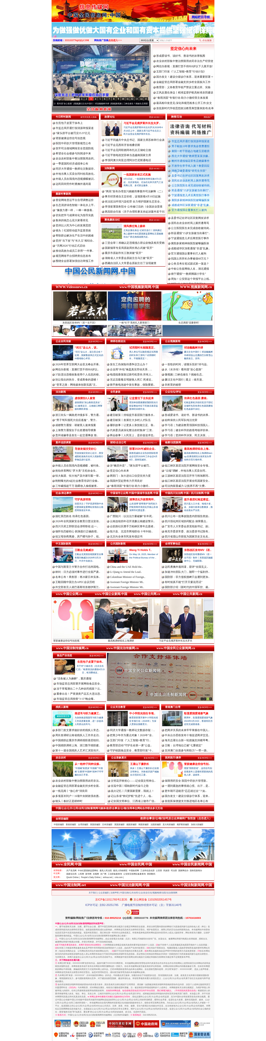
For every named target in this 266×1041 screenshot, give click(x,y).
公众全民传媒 (63, 341)
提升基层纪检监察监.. (197, 499)
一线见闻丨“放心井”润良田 (71, 790)
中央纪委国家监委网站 (88, 870)
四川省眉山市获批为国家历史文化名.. (187, 536)
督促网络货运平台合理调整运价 (75, 200)
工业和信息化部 (147, 870)
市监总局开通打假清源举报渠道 (191, 141)
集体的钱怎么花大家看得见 (72, 220)
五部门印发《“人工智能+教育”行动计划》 (181, 71)
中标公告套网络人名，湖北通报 (190, 273)
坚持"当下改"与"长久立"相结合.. (75, 240)
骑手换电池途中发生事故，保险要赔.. (132, 384)
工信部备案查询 (115, 874)
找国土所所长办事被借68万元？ (190, 263)
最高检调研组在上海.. (197, 448)
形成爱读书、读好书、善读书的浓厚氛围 (180, 55)
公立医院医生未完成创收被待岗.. (191, 185)
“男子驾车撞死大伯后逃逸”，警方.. (76, 420)
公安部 (159, 870)
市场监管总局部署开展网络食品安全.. (78, 683)
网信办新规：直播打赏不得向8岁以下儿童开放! (184, 66)
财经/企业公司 (118, 442)
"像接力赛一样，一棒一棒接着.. (74, 210)
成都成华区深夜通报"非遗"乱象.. (191, 205)
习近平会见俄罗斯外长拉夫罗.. (142, 123)
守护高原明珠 (83, 499)
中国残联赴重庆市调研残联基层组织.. (77, 740)
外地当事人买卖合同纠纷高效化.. (75, 173)
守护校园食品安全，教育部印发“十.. (131, 750)
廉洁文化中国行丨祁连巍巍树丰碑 (102, 103)
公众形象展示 (118, 757)
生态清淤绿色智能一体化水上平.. (75, 205)
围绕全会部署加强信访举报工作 (75, 260)
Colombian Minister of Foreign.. (127, 577)
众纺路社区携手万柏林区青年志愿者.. (132, 526)
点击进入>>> (115, 40)
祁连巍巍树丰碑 (193, 347)
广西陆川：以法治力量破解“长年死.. (131, 516)
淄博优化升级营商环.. (142, 499)
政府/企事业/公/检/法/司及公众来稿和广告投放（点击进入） (176, 818)
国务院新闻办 (196, 870)
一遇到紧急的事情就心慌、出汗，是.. (187, 785)
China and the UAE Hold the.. (126, 566)
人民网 (81, 874)
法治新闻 (61, 391)
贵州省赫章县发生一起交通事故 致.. (76, 435)
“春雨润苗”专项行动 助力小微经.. (130, 485)
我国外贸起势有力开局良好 (126, 480)
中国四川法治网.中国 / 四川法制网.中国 (187, 493)
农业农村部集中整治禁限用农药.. (75, 158)
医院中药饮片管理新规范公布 (73, 143)
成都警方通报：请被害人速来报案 (75, 425)
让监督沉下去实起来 (141, 398)
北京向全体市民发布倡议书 (126, 536)
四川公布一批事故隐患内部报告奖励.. (187, 516)
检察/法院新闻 (173, 442)
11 (127, 99)
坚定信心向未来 (183, 49)
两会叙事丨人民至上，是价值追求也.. (132, 435)
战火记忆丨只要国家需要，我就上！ (132, 790)
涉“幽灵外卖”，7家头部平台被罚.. (130, 465)
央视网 (96, 874)
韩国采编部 (143, 824)
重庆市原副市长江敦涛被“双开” (123, 253)
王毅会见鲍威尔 (84, 550)
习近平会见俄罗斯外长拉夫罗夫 (186, 639)
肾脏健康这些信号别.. (197, 764)
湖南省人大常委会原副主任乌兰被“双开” (129, 258)
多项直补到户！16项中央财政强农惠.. (77, 796)
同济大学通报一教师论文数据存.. (75, 168)
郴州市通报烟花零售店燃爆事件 (191, 160)
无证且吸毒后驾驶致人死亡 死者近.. (131, 379)
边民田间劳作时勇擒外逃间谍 (73, 183)
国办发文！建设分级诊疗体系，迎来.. (187, 796)
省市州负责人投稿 (88, 117)
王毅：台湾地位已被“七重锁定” (183, 745)
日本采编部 (107, 824)
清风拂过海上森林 (134, 226)
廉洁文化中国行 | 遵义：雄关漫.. (184, 379)
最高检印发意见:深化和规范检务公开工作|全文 (184, 103)
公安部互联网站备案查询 (134, 874)
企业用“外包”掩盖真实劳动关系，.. (131, 369)
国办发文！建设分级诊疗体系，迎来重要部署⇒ (184, 76)
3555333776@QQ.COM (77, 40)
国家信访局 (71, 874)
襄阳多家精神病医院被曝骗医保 (191, 200)
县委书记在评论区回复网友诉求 (191, 175)
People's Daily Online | (91, 877)
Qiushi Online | (73, 877)
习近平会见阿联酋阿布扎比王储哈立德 (128, 150)
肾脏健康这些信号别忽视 (71, 138)
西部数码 (151, 874)
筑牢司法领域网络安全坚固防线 (75, 148)
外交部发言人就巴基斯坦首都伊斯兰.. (77, 587)
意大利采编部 (169, 824)
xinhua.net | (108, 877)
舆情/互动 (176, 116)
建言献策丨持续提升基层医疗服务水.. (132, 415)
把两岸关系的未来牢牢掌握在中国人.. (187, 730)
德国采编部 (131, 824)
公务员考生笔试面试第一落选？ (190, 268)
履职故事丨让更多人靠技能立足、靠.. (132, 425)
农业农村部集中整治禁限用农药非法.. (77, 780)
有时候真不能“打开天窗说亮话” (183, 582)
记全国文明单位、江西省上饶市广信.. (133, 801)
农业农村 (61, 757)
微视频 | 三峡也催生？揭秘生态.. (184, 374)
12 (132, 99)
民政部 (166, 870)
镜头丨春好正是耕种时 (68, 801)
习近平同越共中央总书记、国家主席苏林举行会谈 (135, 139)
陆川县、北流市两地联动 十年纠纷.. (131, 531)
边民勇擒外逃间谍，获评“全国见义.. (186, 566)
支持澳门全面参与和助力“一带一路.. (186, 750)
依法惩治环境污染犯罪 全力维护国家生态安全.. (133, 201)
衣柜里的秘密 (173, 384)
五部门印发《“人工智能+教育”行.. (130, 740)
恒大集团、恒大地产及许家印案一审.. (77, 475)
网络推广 (208, 117)
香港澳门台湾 (172, 707)
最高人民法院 (106, 870)
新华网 (88, 874)
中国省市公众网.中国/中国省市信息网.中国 (134, 493)
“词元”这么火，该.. (86, 347)
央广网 (103, 874)
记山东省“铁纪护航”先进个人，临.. (132, 796)
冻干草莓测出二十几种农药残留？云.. (78, 688)
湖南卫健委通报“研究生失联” (189, 170)
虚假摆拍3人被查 (85, 398)
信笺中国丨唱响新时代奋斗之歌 (130, 785)
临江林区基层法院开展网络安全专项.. (187, 465)
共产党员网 (71, 870)
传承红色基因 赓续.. (196, 398)
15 (146, 99)
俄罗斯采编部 (183, 824)
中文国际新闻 (63, 543)
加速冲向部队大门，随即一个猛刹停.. (187, 571)
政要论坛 (109, 116)
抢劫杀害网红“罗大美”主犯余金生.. (76, 470)
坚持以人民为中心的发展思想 (73, 225)
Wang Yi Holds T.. (140, 550)
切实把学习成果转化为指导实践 (75, 215)
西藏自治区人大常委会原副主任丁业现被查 (130, 263)
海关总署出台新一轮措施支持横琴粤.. (187, 740)
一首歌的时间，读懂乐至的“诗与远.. (186, 364)
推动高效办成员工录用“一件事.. (74, 250)
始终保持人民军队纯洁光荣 (181, 420)
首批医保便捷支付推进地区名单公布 (186, 801)
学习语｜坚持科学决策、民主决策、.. (187, 435)
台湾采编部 (83, 824)
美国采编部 (95, 824)
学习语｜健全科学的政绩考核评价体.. (187, 430)
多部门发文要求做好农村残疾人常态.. (77, 730)
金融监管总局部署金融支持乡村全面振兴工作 (183, 82)
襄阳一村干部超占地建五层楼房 (191, 151)
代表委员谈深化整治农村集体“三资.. (131, 430)
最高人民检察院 (120, 870)
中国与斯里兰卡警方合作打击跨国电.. (77, 566)
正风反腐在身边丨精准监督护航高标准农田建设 (184, 92)
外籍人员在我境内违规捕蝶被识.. (75, 178)
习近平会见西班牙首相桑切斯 (122, 145)
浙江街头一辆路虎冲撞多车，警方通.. (77, 415)
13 (137, 99)
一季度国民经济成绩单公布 (72, 163)
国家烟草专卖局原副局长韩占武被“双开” (129, 247)
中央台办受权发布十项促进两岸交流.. (187, 735)
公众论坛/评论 (173, 391)
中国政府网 (134, 870)
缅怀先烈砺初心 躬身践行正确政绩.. (76, 531)
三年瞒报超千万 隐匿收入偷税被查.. (76, 485)
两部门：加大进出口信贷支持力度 (130, 475)
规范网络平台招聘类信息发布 (73, 255)
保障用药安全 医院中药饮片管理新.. (186, 780)
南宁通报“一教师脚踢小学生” (188, 278)
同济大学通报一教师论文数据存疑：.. (132, 730)
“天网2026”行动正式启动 (70, 245)
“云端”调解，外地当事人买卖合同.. (185, 470)
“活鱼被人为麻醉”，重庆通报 (73, 678)
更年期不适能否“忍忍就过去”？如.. (185, 790)
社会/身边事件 (64, 493)
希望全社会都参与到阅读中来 (73, 153)
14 (141, 99)
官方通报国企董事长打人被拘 (189, 210)
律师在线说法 (118, 341)
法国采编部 (156, 824)
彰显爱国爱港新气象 (196, 713)
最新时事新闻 (63, 193)
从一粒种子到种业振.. (88, 764)
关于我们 (93, 893)
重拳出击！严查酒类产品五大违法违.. (78, 693)
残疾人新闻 (62, 707)
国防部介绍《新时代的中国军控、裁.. (187, 587)
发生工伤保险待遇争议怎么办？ (129, 364)
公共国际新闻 (118, 543)
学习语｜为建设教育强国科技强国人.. (187, 425)
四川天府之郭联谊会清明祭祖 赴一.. (76, 526)
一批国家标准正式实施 (137, 174)
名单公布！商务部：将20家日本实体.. (77, 577)
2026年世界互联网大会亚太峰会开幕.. (77, 364)
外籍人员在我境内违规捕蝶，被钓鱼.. (77, 465)
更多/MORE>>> (156, 117)
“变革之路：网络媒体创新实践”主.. (76, 384)
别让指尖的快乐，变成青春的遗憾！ (77, 379)
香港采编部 (71, 824)
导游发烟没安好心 (85, 448)
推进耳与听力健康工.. (88, 713)
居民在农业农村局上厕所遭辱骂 (191, 180)
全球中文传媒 (80, 10)
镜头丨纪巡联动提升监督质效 (73, 230)
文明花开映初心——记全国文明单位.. (133, 780)
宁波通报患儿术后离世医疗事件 (191, 195)
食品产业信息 (64, 655)
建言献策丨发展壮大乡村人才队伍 (130, 420)
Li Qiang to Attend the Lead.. (126, 571)
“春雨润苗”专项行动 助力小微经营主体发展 (182, 97)
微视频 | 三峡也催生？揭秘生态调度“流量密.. (143, 103)
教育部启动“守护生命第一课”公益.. (131, 745)
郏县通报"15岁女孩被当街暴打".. (191, 190)
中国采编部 (59, 824)
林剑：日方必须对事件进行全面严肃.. (77, 571)
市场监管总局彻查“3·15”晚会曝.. (75, 698)
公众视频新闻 (172, 341)
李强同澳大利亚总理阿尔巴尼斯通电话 (128, 160)
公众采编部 (104, 893)
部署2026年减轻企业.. (142, 448)
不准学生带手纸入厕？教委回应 (191, 165)
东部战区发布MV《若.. (197, 550)
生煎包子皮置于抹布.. (90, 661)
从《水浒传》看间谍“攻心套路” (66, 103)
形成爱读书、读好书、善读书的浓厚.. (187, 415)
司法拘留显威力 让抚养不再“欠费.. (185, 485)
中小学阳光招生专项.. (142, 713)
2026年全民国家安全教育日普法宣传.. (77, 521)
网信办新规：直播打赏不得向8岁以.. (77, 369)
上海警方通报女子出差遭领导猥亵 (75, 430)
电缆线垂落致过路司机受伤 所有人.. (131, 374)
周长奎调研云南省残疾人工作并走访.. (77, 735)
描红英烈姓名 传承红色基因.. (72, 516)
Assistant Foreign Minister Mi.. (127, 582)
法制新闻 (109, 168)
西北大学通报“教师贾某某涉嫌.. (190, 156)
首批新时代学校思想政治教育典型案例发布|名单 (185, 108)
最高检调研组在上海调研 (131, 639)
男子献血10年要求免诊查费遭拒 (191, 146)
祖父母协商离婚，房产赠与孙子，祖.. (77, 536)
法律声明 (114, 893)
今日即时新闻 (63, 116)
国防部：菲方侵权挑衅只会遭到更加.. (187, 577)
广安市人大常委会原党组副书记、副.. (187, 526)
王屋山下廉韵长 (139, 764)
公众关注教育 (118, 707)
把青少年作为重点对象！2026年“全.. (131, 735)
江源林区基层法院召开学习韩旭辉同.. (187, 475)
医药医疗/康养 (173, 757)
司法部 (174, 870)
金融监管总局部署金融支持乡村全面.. (77, 785)
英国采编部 (119, 824)
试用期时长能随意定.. (142, 347)
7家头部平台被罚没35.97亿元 (73, 133)
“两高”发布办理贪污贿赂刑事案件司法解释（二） (134, 191)
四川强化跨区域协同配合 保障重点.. (186, 521)
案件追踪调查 (63, 442)
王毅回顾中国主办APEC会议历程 (75, 582)
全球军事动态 (172, 543)
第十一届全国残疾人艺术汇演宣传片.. (77, 750)
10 (123, 99)
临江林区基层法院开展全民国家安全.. (187, 480)
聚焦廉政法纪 (112, 219)
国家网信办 (183, 870)
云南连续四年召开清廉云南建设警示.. (132, 521)
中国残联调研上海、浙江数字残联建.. (77, 745)
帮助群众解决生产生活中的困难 (75, 235)
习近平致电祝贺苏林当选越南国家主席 (128, 155)
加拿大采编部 (197, 824)
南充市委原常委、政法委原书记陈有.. (187, 531)
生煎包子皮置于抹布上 (69, 123)
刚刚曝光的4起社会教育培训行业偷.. (77, 480)
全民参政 (115, 391)
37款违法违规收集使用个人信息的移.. (77, 374)
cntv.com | (119, 877)
